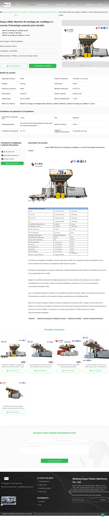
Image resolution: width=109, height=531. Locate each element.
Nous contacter (75, 5)
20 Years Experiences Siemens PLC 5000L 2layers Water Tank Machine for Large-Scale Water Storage (96, 366)
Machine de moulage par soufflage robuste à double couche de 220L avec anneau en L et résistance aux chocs (13, 407)
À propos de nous (61, 5)
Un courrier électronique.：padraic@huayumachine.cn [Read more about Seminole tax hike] (17, 487)
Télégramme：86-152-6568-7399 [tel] (11, 483)
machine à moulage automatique (93, 318)
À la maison (19, 5)
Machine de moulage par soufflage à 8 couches (51, 318)
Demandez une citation (43, 66)
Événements (90, 5)
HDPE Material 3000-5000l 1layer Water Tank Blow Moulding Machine (68, 366)
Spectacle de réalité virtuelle (44, 5)
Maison (4, 12)
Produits (32, 5)
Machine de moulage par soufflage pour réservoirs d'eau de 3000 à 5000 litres (35, 13)
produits (10, 12)
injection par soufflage (74, 318)
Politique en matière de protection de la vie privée (17, 514)
